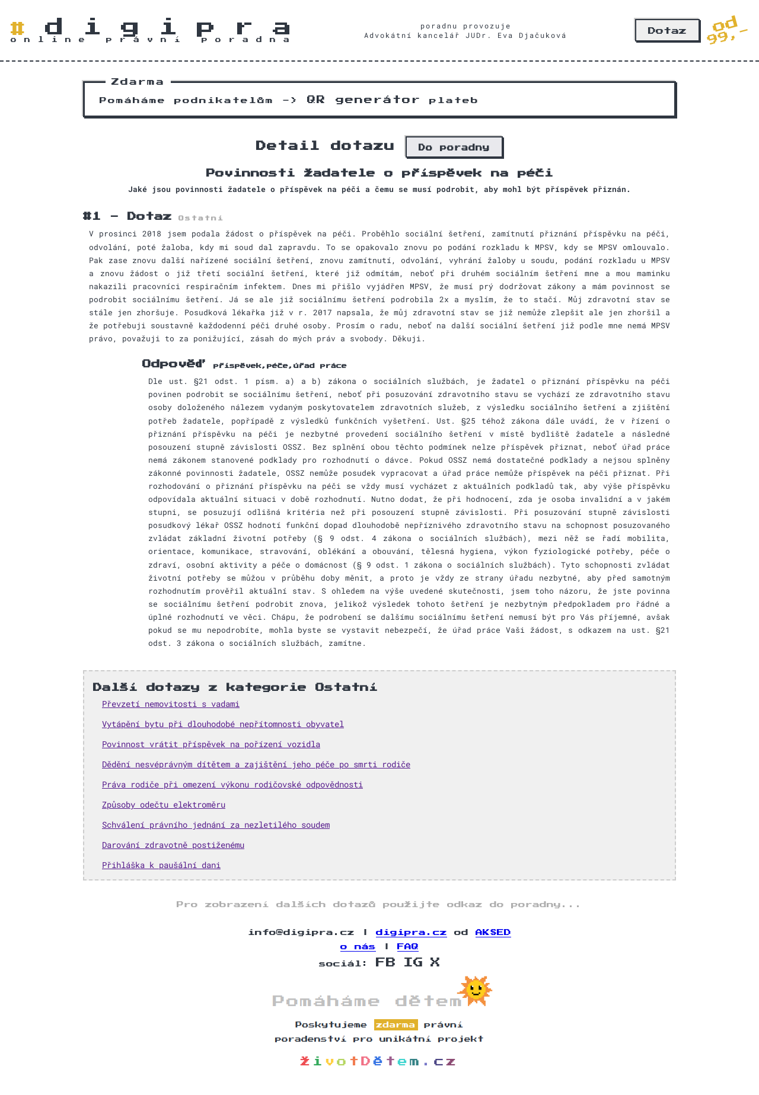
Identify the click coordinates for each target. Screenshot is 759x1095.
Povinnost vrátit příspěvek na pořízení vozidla (211, 744)
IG (413, 963)
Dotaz (667, 31)
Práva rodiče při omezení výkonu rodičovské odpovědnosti (232, 784)
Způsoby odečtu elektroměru (163, 804)
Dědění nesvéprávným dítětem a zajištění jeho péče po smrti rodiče (256, 764)
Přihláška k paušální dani (161, 864)
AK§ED (493, 932)
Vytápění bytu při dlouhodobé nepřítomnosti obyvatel (223, 723)
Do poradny (454, 148)
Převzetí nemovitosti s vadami (171, 703)
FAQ (408, 946)
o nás (358, 946)
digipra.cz (411, 932)
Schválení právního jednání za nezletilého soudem (216, 824)
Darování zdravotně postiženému (173, 844)
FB (386, 963)
